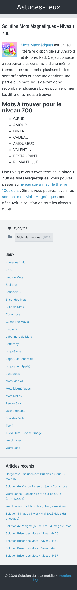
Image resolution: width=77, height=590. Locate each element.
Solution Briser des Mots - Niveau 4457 (32, 555)
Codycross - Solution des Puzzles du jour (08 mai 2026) (36, 476)
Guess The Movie (17, 321)
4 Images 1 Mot (16, 262)
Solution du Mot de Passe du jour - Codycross (36, 486)
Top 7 (9, 425)
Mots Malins (14, 396)
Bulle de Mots (15, 307)
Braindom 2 (13, 292)
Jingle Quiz (13, 329)
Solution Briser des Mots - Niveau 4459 (32, 540)
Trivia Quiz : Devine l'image (24, 433)
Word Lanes (14, 440)
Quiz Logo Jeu (15, 410)
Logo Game (13, 351)
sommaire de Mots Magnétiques (30, 196)
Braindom (12, 284)
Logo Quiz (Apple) (18, 366)
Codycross (13, 314)
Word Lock (13, 448)
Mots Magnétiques (37, 45)
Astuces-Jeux (38, 7)
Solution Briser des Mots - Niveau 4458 (32, 548)
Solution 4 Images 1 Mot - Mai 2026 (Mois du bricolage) (36, 516)
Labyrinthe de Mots (19, 336)
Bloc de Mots (14, 277)
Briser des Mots (16, 299)
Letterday (12, 344)
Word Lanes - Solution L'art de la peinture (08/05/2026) (33, 496)
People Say (13, 403)
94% (9, 270)
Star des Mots (15, 418)
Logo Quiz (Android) (19, 359)
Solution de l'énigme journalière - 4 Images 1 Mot (38, 526)
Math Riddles (14, 381)
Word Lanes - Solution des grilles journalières (36, 506)
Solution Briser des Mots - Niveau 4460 (32, 533)
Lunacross (13, 373)
